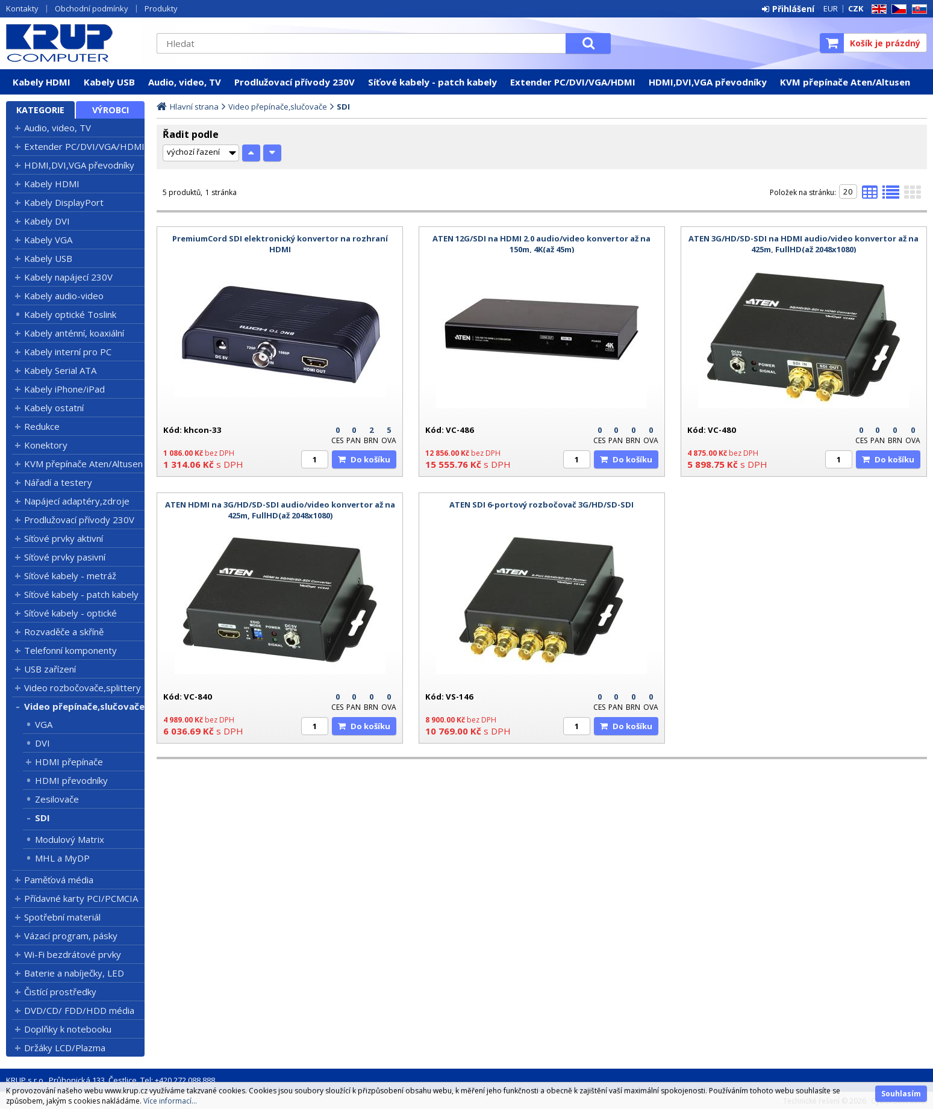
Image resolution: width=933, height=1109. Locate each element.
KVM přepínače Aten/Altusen (845, 82)
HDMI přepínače (69, 762)
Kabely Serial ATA (60, 370)
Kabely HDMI (41, 82)
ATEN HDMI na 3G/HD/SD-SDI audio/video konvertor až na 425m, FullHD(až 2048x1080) (280, 510)
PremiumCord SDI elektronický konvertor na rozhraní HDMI (280, 244)
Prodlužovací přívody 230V (294, 82)
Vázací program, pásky (70, 936)
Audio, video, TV (184, 82)
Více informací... (170, 1101)
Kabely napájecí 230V (68, 277)
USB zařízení (50, 669)
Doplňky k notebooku (67, 1029)
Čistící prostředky (60, 992)
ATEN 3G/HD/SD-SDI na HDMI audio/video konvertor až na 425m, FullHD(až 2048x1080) (803, 244)
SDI (42, 818)
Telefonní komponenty (70, 650)
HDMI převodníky (71, 780)
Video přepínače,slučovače (84, 706)
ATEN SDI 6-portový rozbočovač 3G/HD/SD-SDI (541, 504)
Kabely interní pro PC (67, 352)
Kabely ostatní (54, 408)
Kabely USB (109, 82)
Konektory (45, 445)
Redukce (42, 426)
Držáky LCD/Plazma (64, 1048)
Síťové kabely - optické (70, 613)
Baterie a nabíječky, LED (74, 973)
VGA (43, 724)
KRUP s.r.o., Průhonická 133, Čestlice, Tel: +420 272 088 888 (110, 1080)
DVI (42, 743)
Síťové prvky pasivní (64, 557)
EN (877, 9)
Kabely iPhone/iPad (64, 389)
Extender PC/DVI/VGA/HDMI (572, 82)
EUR (830, 8)
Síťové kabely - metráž (70, 576)
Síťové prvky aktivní (63, 538)
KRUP (75, 42)
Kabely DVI (47, 221)
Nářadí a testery (58, 482)
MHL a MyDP (62, 858)
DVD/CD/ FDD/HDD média (79, 1010)
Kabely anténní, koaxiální (74, 333)
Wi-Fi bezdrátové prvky (72, 954)
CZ (897, 9)
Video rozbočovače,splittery (82, 688)
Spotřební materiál (62, 917)
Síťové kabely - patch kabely (432, 82)
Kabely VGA (48, 240)
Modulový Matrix (69, 839)
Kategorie (40, 110)
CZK (855, 8)
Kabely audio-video (64, 296)
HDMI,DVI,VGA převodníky (708, 82)
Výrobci (110, 110)
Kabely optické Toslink (70, 314)
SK (917, 9)
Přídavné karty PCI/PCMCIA (81, 898)
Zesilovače (57, 799)
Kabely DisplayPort (64, 202)
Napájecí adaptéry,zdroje (76, 501)
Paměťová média (58, 880)
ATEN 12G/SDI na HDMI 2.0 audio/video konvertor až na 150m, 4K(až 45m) (541, 244)
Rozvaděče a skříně (64, 632)
